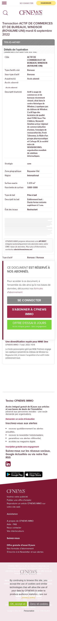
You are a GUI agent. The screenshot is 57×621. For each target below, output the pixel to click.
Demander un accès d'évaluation (20, 419)
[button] (5, 11)
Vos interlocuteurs (15, 531)
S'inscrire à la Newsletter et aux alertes (25, 552)
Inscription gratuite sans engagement (22, 446)
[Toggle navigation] (3, 3)
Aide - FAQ (12, 524)
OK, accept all (17, 604)
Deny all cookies (39, 604)
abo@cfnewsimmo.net (23, 249)
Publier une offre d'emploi (19, 500)
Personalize (29, 611)
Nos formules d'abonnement (20, 548)
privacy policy (28, 597)
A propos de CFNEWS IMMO (20, 521)
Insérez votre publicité (17, 496)
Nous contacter (14, 527)
